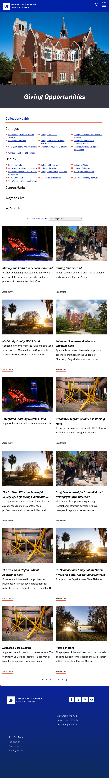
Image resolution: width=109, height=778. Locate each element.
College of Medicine (82, 165)
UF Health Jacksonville (51, 178)
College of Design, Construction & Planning (88, 136)
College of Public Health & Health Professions (22, 173)
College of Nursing (49, 168)
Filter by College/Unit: (37, 218)
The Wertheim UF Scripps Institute (22, 181)
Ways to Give (14, 198)
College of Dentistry (49, 165)
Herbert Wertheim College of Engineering (86, 148)
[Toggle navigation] (104, 4)
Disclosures (15, 746)
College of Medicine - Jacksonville (22, 168)
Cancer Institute (15, 165)
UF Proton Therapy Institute (86, 178)
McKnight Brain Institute (84, 171)
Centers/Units (15, 187)
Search (12, 208)
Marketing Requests (67, 724)
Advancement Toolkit (68, 720)
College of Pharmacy (83, 168)
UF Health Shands (16, 178)
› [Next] (69, 680)
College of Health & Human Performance (52, 142)
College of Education (17, 140)
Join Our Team (16, 737)
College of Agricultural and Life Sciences (21, 136)
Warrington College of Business (21, 153)
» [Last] (73, 680)
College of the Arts (49, 134)
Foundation (14, 741)
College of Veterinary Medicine (54, 171)
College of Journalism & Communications (84, 142)
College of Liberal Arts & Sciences (22, 147)
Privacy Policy (16, 750)
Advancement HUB (67, 715)
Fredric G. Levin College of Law (54, 147)
